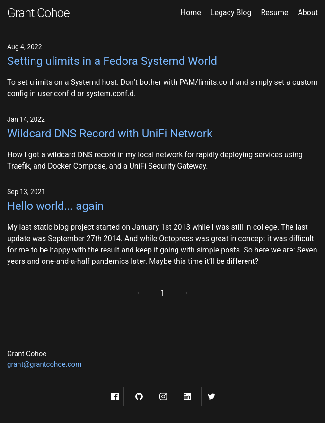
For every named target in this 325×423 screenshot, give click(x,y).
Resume (274, 12)
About (308, 12)
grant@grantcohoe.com (44, 364)
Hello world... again (55, 206)
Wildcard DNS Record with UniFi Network (109, 133)
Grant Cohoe (38, 13)
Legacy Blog (231, 12)
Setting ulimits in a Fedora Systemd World (112, 61)
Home (191, 12)
